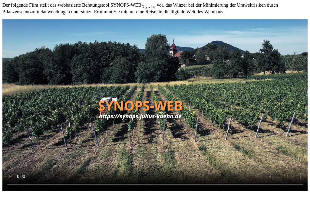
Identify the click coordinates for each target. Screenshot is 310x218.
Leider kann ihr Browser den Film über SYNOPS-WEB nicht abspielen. (155, 105)
